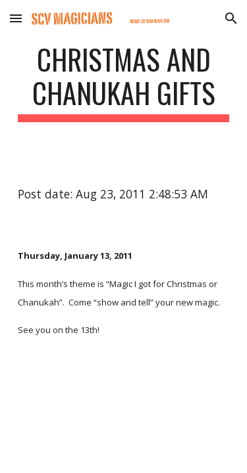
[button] (16, 18)
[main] (124, 82)
